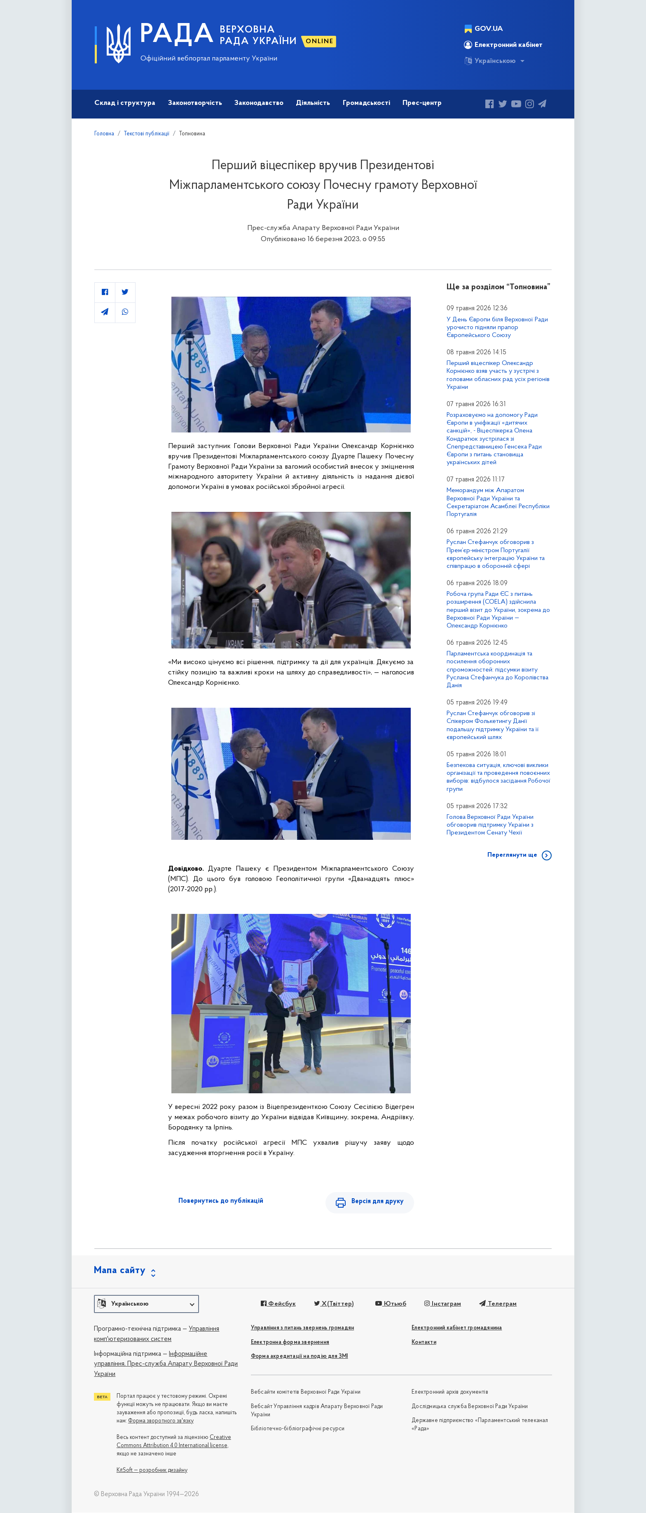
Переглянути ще (512, 855)
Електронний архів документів (450, 1393)
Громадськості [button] (366, 103)
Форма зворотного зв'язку (161, 1421)
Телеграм (498, 1304)
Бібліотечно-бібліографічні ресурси (298, 1429)
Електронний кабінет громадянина (457, 1328)
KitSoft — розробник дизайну (152, 1470)
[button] (146, 1304)
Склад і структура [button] (124, 103)
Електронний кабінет (503, 45)
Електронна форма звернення (290, 1342)
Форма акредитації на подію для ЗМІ (299, 1357)
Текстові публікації (146, 134)
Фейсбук (278, 1304)
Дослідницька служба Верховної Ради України (470, 1407)
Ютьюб (390, 1304)
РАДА (177, 35)
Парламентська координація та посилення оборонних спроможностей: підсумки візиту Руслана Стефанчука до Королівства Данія (497, 670)
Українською (490, 61)
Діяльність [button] (313, 103)
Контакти (424, 1342)
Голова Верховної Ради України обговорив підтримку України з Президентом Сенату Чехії (490, 825)
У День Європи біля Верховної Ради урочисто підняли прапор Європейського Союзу (497, 327)
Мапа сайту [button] (120, 1271)
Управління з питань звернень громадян (302, 1328)
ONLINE (320, 41)
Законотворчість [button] (195, 103)
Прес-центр (422, 103)
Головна (104, 134)
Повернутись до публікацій (220, 1201)
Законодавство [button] (258, 103)
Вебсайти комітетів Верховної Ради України (305, 1393)
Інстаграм (442, 1304)
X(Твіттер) (334, 1304)
